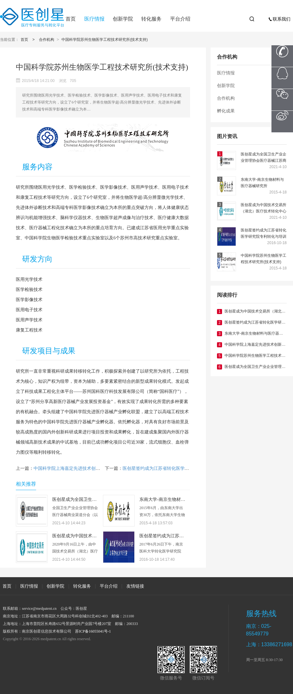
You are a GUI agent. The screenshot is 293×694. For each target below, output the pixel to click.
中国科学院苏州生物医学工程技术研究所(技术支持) (104, 39)
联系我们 (279, 19)
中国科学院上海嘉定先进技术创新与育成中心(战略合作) (88, 468)
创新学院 (123, 19)
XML (99, 639)
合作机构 (46, 39)
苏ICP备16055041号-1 (93, 631)
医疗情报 (94, 19)
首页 (71, 19)
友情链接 (135, 586)
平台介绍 (180, 19)
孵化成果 (226, 111)
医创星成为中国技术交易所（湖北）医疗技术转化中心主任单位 (263, 208)
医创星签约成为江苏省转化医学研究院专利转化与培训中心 (263, 234)
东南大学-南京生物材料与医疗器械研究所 (262, 182)
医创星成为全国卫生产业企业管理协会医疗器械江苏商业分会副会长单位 (263, 158)
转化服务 (151, 19)
